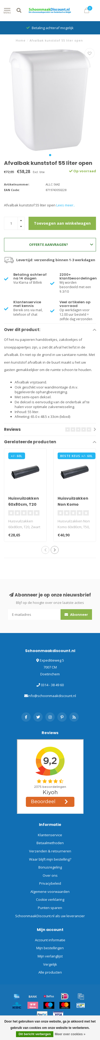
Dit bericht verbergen (35, 1034)
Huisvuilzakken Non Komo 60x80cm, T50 (73, 504)
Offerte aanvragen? (61, 244)
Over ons (50, 875)
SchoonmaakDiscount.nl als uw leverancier (50, 916)
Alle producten (50, 972)
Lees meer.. (65, 205)
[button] (50, 155)
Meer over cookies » (70, 1034)
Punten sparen (50, 907)
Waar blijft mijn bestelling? (50, 859)
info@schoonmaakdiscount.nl (52, 695)
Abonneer (76, 614)
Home (21, 40)
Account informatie (50, 940)
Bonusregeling (50, 867)
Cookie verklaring (50, 899)
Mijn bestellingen (50, 948)
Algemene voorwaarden (50, 891)
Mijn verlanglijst (50, 956)
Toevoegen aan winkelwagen (62, 223)
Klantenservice (50, 835)
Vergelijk (50, 964)
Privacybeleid (50, 883)
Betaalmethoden (50, 842)
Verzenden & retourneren (50, 851)
